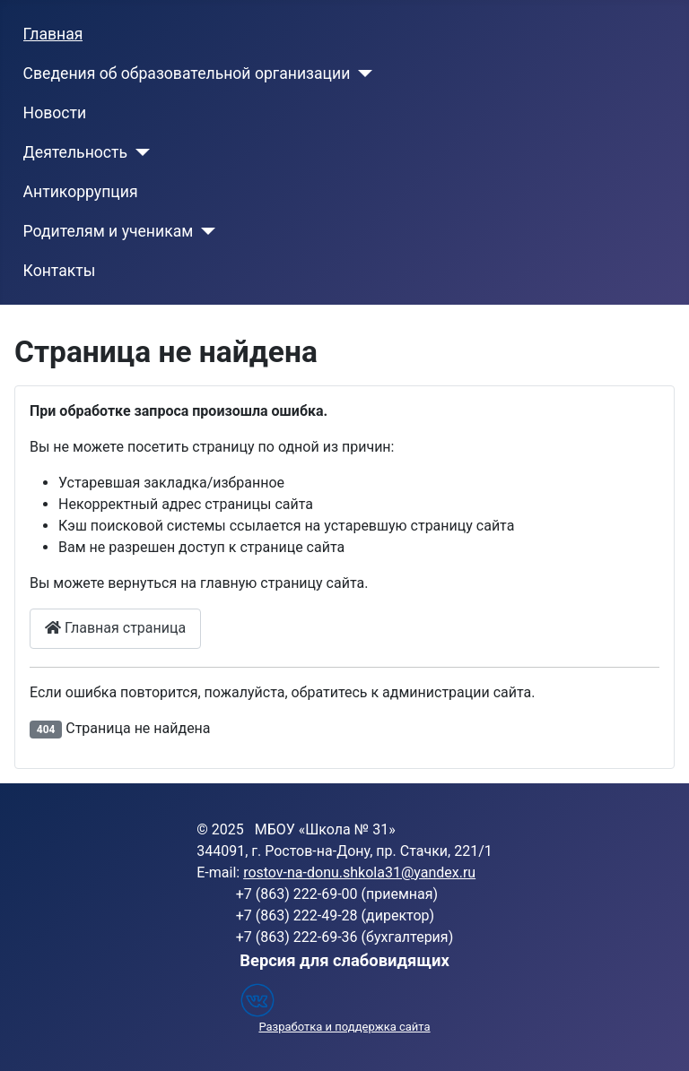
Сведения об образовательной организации (187, 73)
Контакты (59, 271)
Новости (55, 113)
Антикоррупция (80, 192)
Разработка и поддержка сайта (344, 1026)
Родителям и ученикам (108, 231)
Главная (53, 34)
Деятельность (75, 152)
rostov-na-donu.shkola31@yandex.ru (359, 872)
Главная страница (115, 627)
